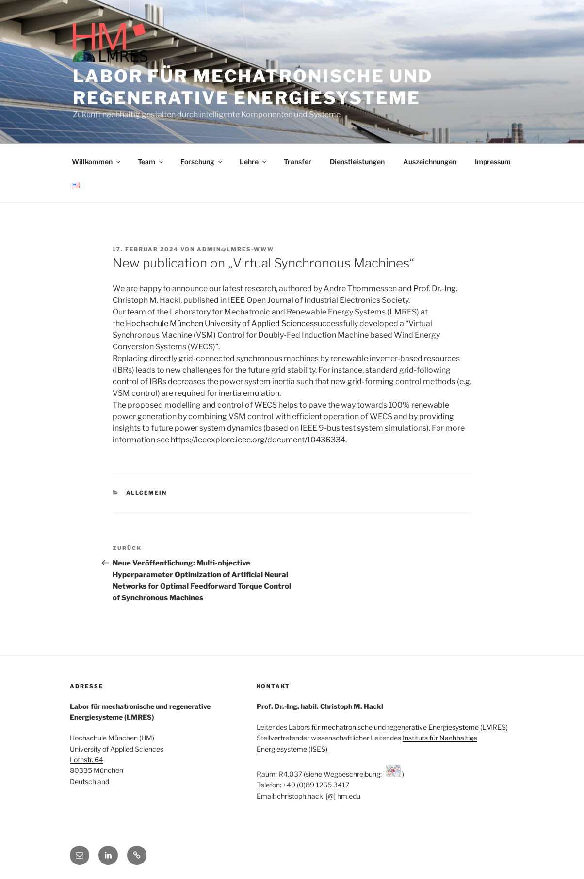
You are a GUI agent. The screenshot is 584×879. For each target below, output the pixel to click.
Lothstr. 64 (86, 759)
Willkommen (97, 161)
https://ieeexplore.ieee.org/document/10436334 (258, 439)
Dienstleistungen (357, 161)
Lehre (254, 161)
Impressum (493, 161)
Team (151, 161)
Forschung (202, 161)
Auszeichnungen (429, 161)
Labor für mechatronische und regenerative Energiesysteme (253, 87)
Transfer (297, 161)
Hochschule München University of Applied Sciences (220, 323)
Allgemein (146, 492)
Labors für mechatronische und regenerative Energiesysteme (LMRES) (398, 727)
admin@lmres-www (235, 249)
